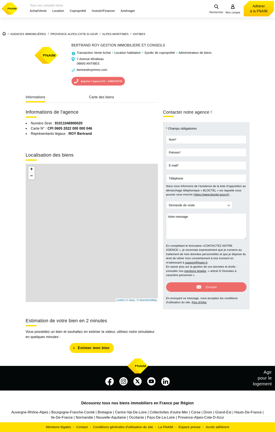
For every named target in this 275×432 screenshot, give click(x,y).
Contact (82, 427)
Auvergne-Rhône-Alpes (29, 412)
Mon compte (233, 12)
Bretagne (105, 412)
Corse (195, 412)
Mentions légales (58, 427)
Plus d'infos (199, 301)
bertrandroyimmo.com (92, 69)
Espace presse (189, 427)
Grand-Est (223, 412)
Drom (207, 412)
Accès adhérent (217, 427)
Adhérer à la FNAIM (258, 8)
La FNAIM (165, 427)
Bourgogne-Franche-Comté (73, 412)
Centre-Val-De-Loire (131, 412)
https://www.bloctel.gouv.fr (211, 194)
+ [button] (31, 169)
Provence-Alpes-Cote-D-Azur (201, 417)
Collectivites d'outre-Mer (169, 412)
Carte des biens (101, 97)
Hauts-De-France (248, 412)
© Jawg (130, 300)
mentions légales (195, 271)
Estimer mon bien (94, 348)
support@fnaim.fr (196, 262)
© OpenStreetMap (147, 300)
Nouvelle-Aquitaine (111, 417)
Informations (35, 97)
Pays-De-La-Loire (161, 417)
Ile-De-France (62, 417)
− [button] (31, 176)
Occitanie (136, 417)
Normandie (84, 417)
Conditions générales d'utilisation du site (123, 427)
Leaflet (120, 300)
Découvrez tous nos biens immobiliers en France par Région (137, 403)
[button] (38, 11)
